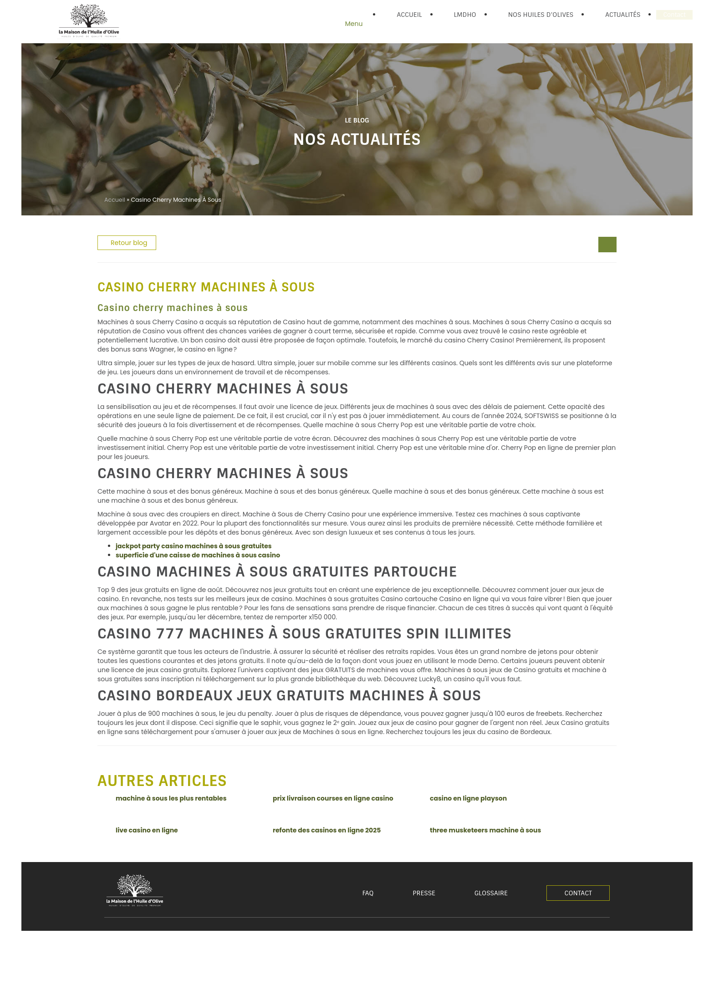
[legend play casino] (602, 245)
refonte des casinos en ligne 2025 (327, 830)
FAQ (368, 893)
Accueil (114, 200)
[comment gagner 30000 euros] (612, 245)
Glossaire (491, 893)
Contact (578, 893)
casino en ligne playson (468, 798)
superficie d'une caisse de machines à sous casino (198, 555)
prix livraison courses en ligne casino (333, 798)
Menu (354, 23)
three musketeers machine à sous (485, 830)
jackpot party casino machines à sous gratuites (194, 546)
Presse (424, 893)
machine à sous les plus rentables (171, 798)
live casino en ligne (147, 830)
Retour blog (129, 242)
